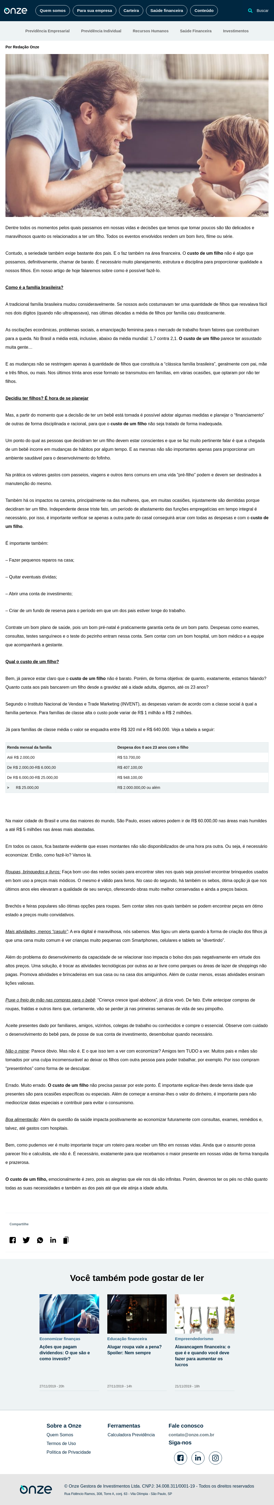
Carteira (131, 10)
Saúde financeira (166, 10)
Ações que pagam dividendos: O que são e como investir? (64, 1353)
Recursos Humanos (150, 31)
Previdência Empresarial (47, 31)
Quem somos (53, 10)
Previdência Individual (101, 31)
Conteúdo (204, 10)
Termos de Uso (61, 1443)
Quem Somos (60, 1434)
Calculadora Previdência (131, 1434)
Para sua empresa (94, 10)
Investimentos (236, 31)
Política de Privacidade (69, 1452)
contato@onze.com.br (191, 1434)
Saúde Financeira (196, 31)
